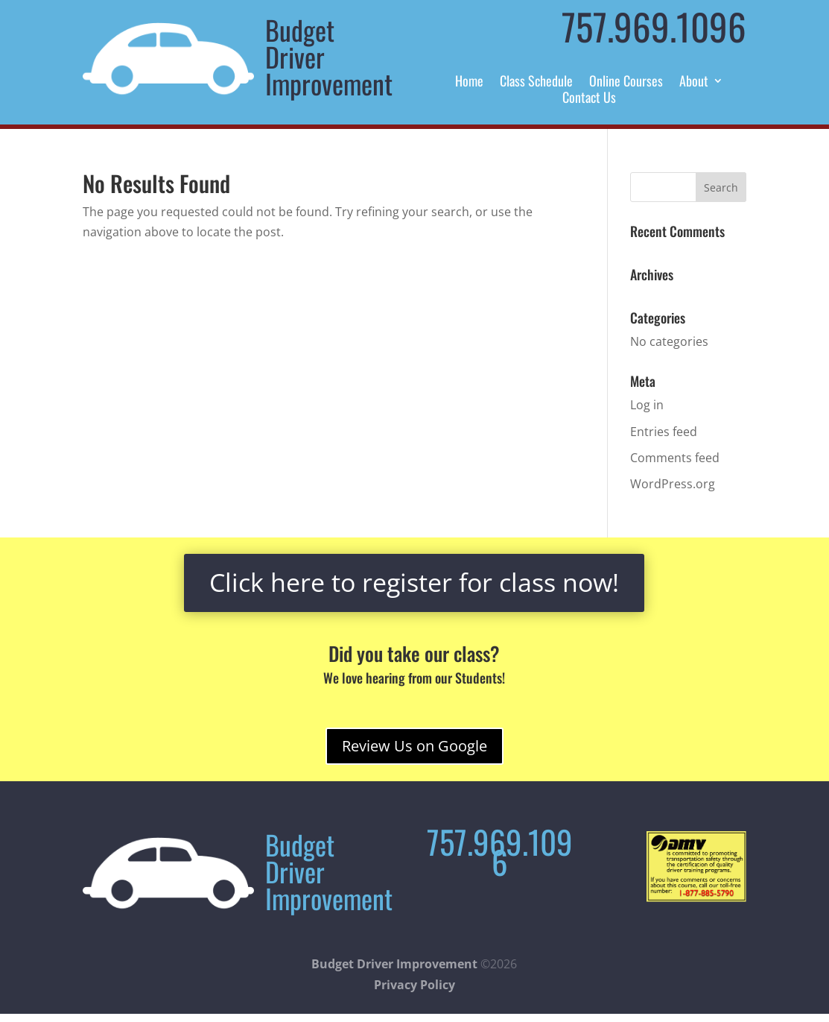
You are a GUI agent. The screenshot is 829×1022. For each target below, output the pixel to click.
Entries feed (663, 431)
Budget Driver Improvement (394, 964)
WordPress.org (672, 484)
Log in (647, 405)
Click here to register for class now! (414, 582)
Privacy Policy (414, 985)
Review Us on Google (414, 746)
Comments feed (675, 458)
